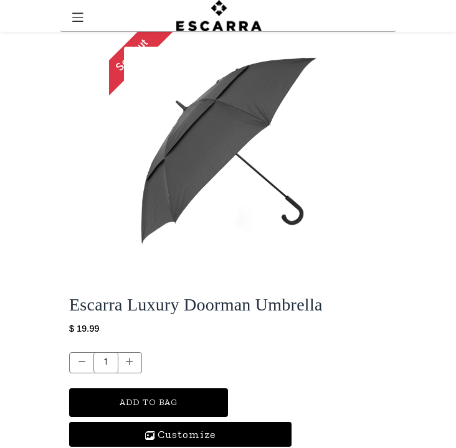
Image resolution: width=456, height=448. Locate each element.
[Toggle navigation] (78, 15)
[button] (180, 434)
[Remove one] (82, 363)
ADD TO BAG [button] (149, 402)
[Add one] (130, 363)
